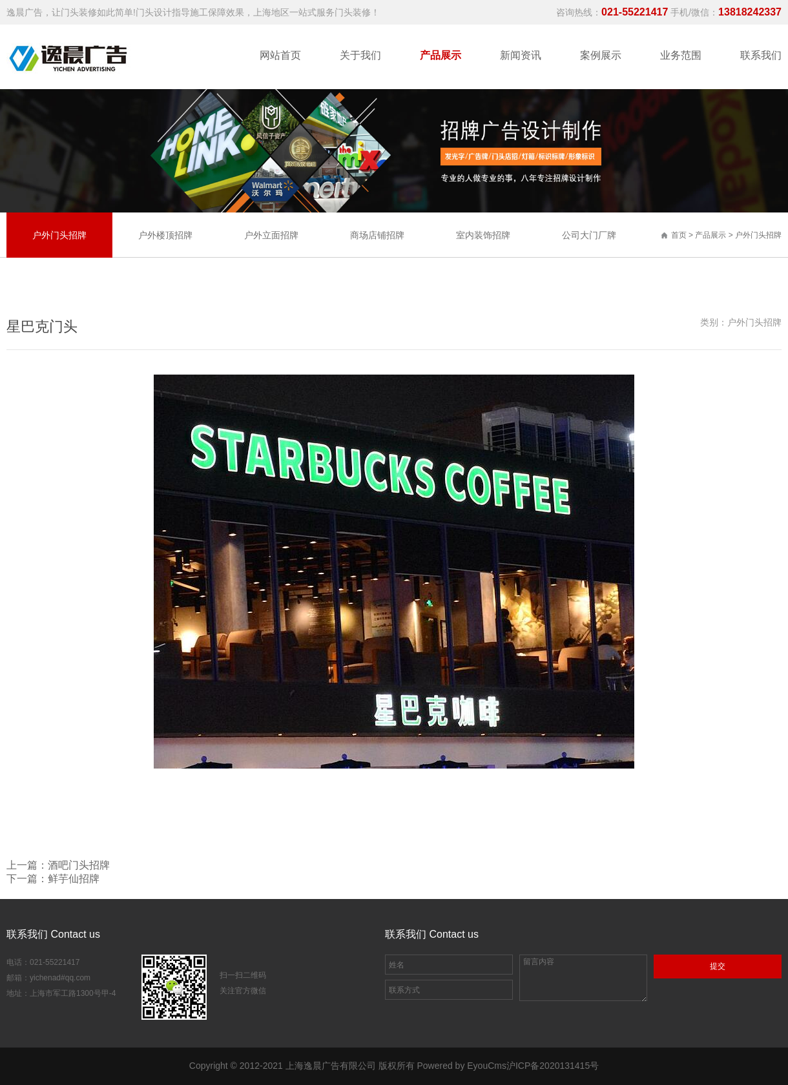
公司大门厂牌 (589, 235)
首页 (679, 235)
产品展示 (711, 235)
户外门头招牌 (758, 235)
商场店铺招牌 (377, 235)
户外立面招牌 (271, 235)
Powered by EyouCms (460, 1065)
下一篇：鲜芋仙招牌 (52, 878)
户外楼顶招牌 (165, 235)
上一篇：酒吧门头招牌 (58, 865)
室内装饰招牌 (483, 235)
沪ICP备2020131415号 (552, 1065)
